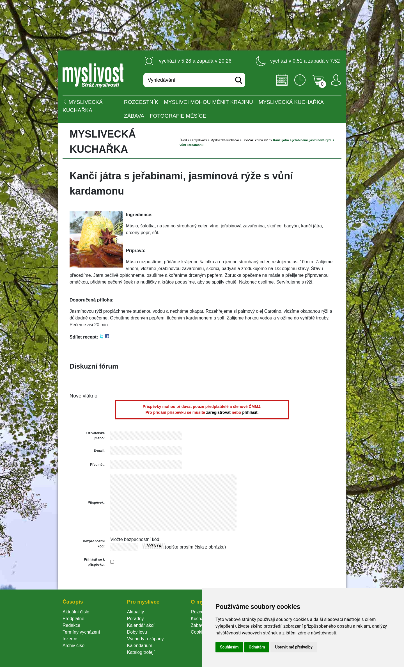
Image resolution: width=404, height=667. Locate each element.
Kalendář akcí (141, 625)
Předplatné (73, 618)
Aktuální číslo (76, 611)
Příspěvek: (96, 502)
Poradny (135, 618)
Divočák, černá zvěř (256, 140)
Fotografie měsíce (178, 116)
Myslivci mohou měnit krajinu (208, 102)
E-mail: (99, 451)
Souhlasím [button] (229, 647)
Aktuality (135, 611)
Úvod (183, 140)
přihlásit (249, 412)
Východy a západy (145, 638)
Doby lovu (137, 632)
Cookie (199, 632)
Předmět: (97, 465)
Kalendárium (139, 645)
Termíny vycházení (81, 632)
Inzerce (70, 638)
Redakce (71, 625)
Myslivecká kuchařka (291, 102)
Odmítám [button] (257, 647)
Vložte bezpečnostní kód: (135, 539)
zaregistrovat (218, 412)
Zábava (134, 116)
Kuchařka (200, 618)
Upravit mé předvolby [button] (293, 647)
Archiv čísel (74, 645)
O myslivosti (198, 140)
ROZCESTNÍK (141, 102)
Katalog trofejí (141, 652)
